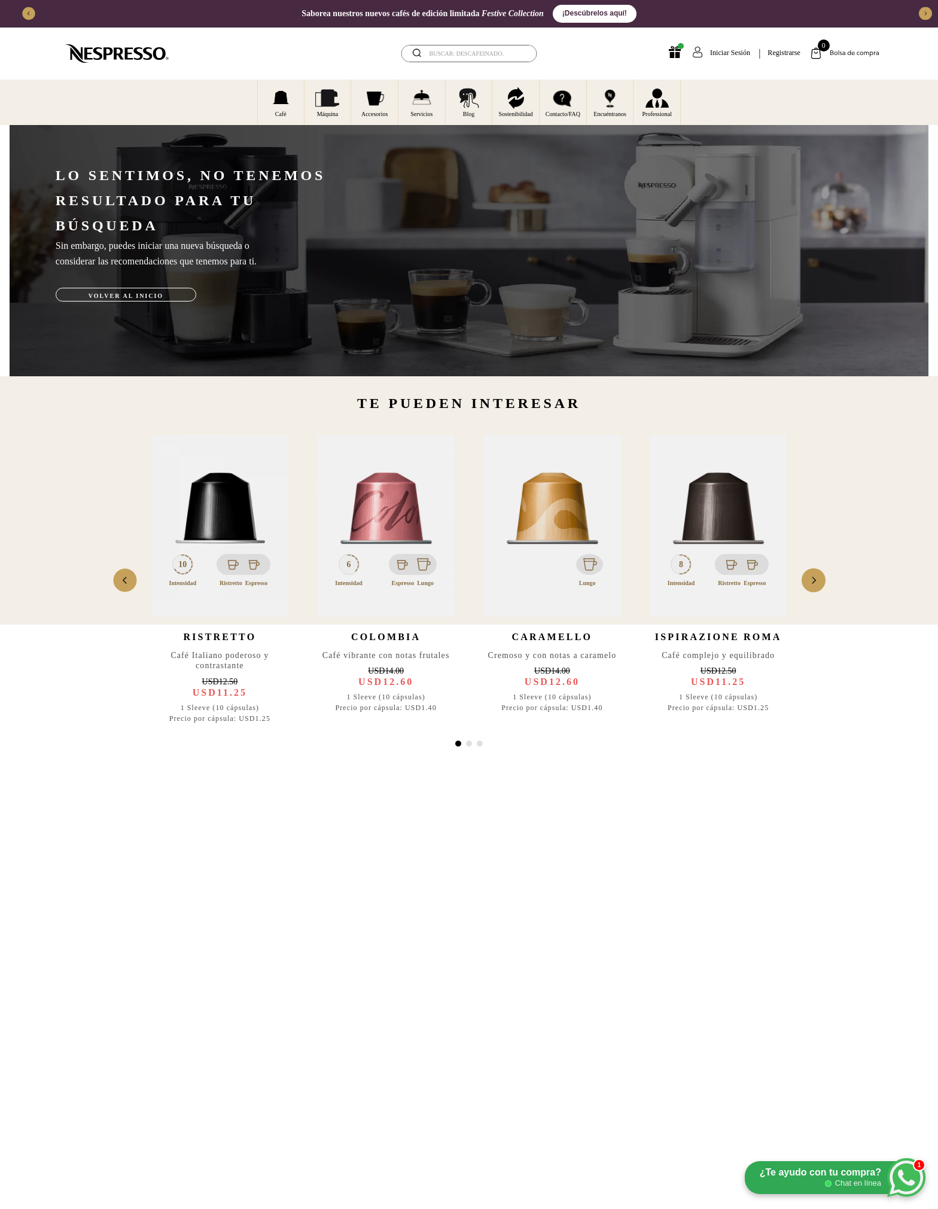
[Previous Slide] (29, 14)
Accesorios (374, 101)
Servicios (421, 101)
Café (281, 101)
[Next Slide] (925, 14)
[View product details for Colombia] (386, 580)
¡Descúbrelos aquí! (594, 13)
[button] (458, 744)
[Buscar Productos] (520, 53)
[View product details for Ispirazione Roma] (718, 580)
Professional (657, 101)
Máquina (327, 101)
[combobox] (469, 53)
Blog (469, 101)
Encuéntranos (609, 101)
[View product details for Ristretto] (220, 580)
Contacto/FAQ (563, 101)
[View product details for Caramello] (552, 580)
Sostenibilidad (516, 101)
